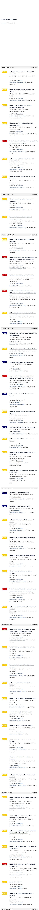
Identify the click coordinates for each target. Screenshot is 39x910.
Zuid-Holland (13, 447)
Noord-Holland (13, 82)
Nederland (3, 23)
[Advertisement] (19, 44)
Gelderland (12, 343)
